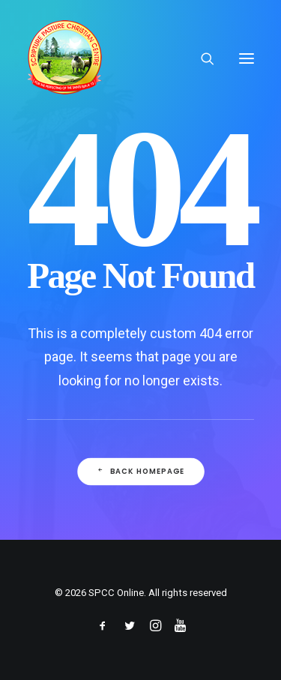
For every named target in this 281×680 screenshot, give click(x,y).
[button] (246, 58)
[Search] (200, 58)
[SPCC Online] (64, 58)
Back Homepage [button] (140, 471)
